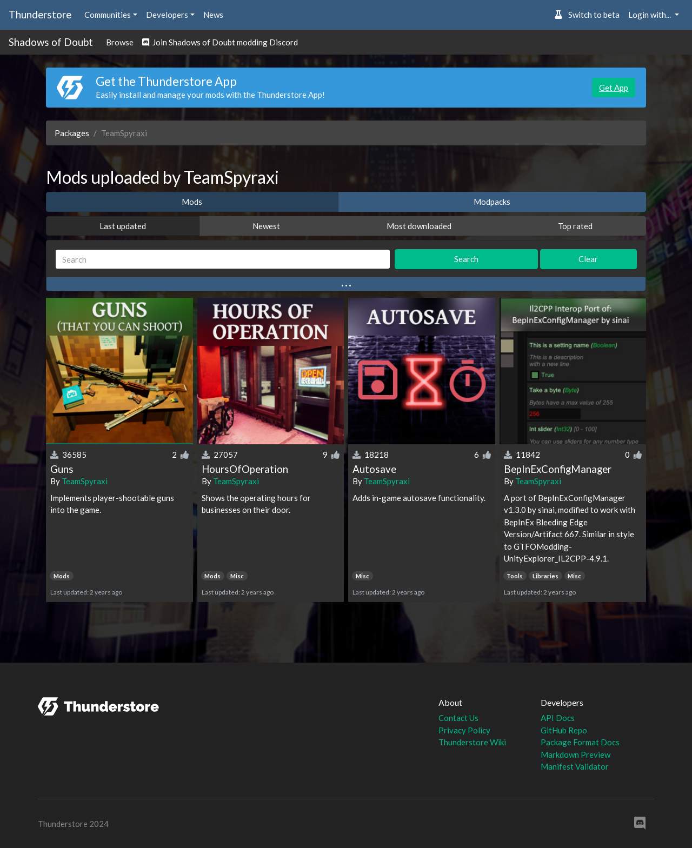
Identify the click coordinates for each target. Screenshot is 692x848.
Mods (192, 201)
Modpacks (492, 201)
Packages (72, 133)
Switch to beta (587, 14)
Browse (120, 42)
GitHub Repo (564, 730)
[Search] (222, 259)
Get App (613, 87)
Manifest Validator (575, 766)
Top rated (575, 226)
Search (466, 259)
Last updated (122, 226)
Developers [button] (167, 14)
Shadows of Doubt (51, 42)
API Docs (558, 718)
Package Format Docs (580, 742)
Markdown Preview (575, 754)
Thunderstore (40, 14)
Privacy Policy (464, 730)
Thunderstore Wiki (472, 742)
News (213, 14)
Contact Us (458, 718)
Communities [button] (107, 14)
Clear (588, 259)
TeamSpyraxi (85, 481)
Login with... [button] (650, 14)
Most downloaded (419, 226)
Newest (266, 226)
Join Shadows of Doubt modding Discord (220, 42)
